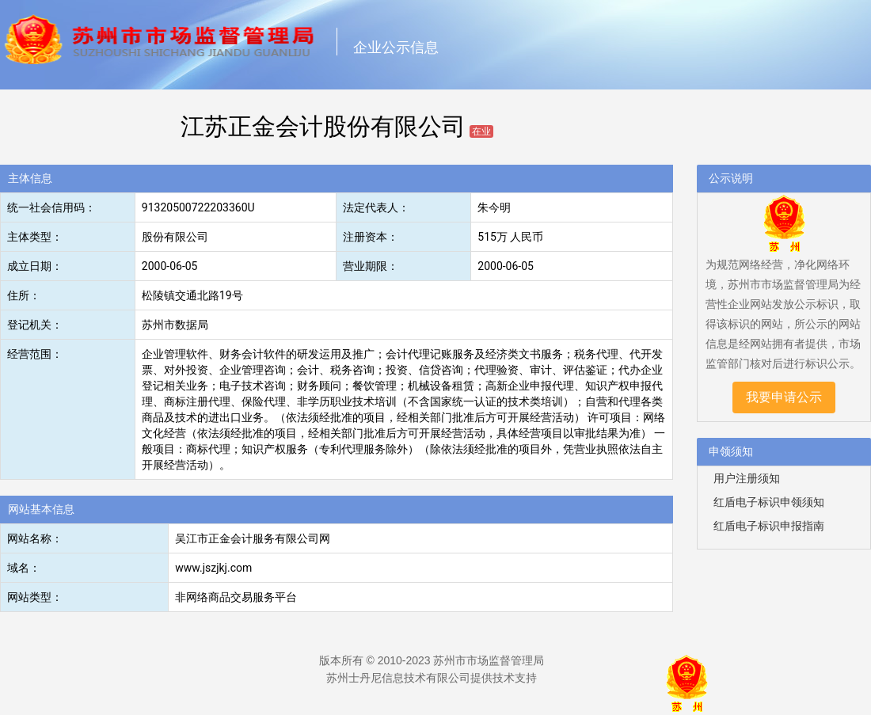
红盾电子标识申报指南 (768, 525)
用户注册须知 (746, 478)
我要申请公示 (784, 397)
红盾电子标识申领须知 (768, 502)
